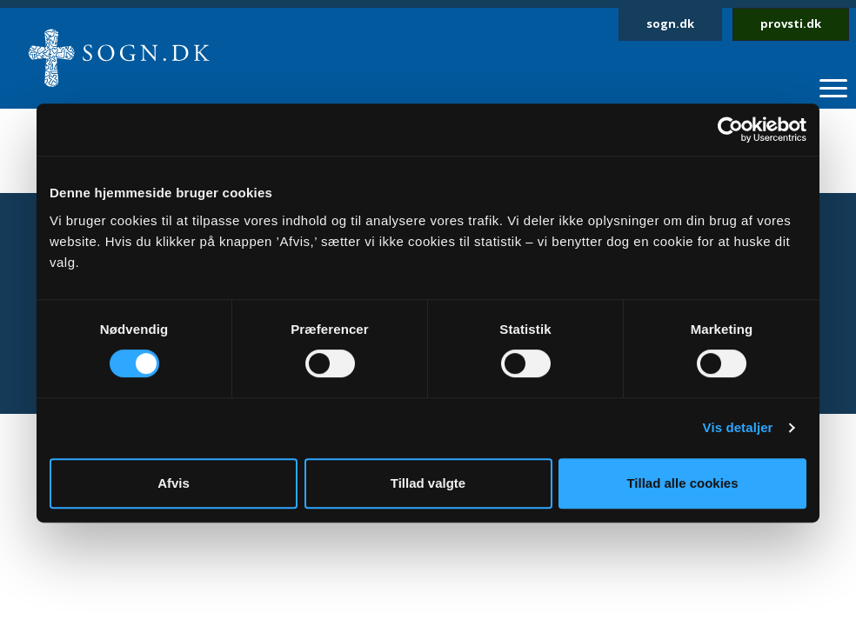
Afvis (173, 483)
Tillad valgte (428, 483)
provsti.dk (790, 23)
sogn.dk (670, 23)
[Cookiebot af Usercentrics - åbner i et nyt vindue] (730, 130)
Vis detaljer (738, 427)
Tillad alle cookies (682, 483)
